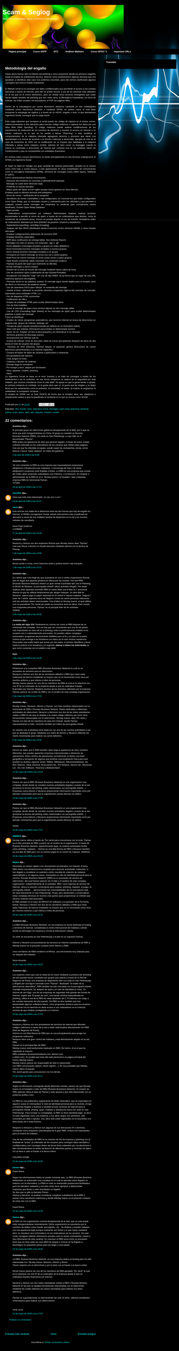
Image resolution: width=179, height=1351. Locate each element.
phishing (84, 409)
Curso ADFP (40, 51)
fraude (23, 409)
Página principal (17, 51)
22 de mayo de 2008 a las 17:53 (28, 1014)
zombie (55, 412)
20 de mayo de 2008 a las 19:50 (28, 964)
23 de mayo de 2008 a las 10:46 (28, 1161)
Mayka (16, 862)
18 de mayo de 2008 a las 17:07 (28, 830)
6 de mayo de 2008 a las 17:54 (27, 696)
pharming (74, 409)
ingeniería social (40, 409)
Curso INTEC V (99, 51)
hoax (29, 409)
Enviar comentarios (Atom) (57, 1342)
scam (14, 412)
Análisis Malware (74, 51)
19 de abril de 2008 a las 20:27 (27, 501)
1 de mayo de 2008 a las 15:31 (27, 567)
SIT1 (56, 51)
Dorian (16, 1167)
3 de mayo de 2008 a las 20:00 (27, 614)
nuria (15, 507)
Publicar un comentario (20, 1320)
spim (27, 412)
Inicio (53, 1334)
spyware (39, 412)
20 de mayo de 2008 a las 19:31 (28, 914)
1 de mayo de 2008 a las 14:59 (27, 553)
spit (32, 412)
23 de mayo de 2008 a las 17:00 (28, 1313)
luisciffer (17, 493)
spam (21, 412)
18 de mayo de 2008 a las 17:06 (28, 798)
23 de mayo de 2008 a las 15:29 (28, 1211)
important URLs (122, 51)
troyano (47, 412)
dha (17, 409)
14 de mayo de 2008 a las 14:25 (28, 772)
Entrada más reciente (17, 1334)
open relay (64, 409)
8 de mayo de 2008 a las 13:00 (27, 740)
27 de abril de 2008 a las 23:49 (27, 533)
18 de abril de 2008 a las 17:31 (27, 487)
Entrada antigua (87, 1334)
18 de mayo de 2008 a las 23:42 (28, 856)
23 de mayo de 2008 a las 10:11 (28, 1076)
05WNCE (17, 836)
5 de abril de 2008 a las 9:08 (26, 455)
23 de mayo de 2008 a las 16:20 (28, 1249)
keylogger (53, 409)
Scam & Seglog (26, 12)
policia (8, 412)
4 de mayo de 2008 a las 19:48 (27, 658)
